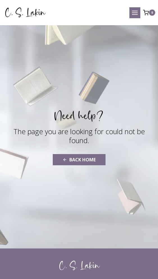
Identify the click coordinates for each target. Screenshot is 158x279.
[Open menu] (134, 12)
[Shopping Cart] (149, 13)
